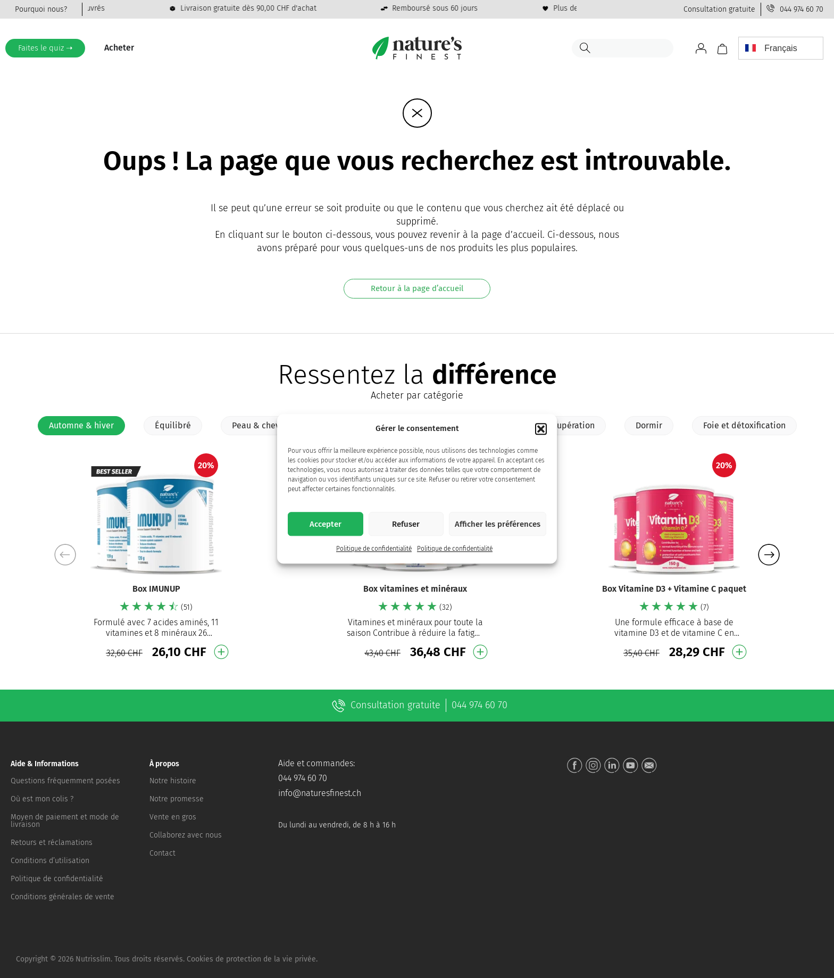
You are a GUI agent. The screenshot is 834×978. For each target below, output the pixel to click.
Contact (162, 853)
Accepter (325, 524)
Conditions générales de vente (62, 896)
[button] (541, 429)
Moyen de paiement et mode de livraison (65, 821)
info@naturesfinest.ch (319, 793)
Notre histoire (172, 780)
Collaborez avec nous (185, 835)
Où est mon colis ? (42, 798)
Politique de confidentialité (374, 549)
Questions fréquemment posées (65, 780)
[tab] (81, 425)
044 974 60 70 (801, 9)
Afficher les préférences (497, 524)
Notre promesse (176, 798)
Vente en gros (172, 817)
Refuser (406, 524)
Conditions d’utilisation (50, 860)
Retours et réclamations (52, 842)
